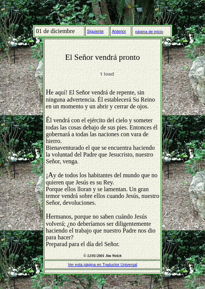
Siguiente (95, 31)
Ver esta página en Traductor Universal (102, 264)
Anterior (119, 31)
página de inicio (149, 31)
